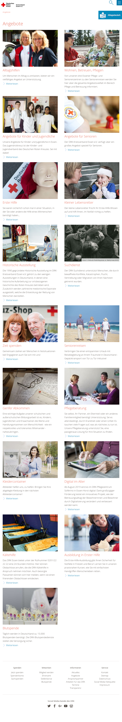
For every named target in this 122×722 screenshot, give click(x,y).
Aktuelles (76, 672)
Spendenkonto (17, 675)
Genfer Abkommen (16, 408)
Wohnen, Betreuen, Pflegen (83, 70)
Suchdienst (72, 265)
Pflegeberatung (75, 408)
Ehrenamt (46, 675)
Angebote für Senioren (80, 136)
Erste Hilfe (10, 203)
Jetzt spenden (17, 672)
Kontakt (104, 672)
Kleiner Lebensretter (78, 203)
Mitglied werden (46, 672)
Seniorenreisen (75, 346)
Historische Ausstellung (19, 265)
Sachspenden (17, 678)
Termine (75, 685)
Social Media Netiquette (104, 682)
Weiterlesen (12, 83)
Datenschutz (104, 678)
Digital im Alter (74, 482)
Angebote (6, 12)
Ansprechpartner (75, 678)
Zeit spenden (12, 346)
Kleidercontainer (14, 482)
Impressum (105, 685)
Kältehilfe (9, 555)
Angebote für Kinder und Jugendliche (29, 136)
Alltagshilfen (11, 70)
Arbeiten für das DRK (75, 682)
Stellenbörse (46, 678)
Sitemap (104, 675)
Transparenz (75, 688)
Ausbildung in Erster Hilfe (82, 555)
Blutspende (11, 628)
